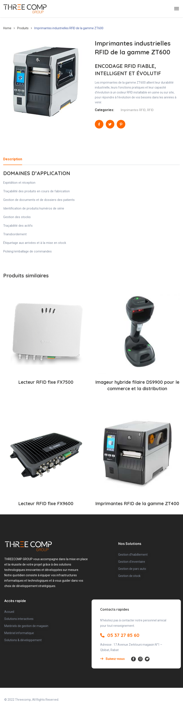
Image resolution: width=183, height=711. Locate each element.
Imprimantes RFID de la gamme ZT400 (137, 503)
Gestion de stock (129, 576)
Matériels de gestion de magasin (26, 626)
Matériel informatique (19, 633)
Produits (23, 28)
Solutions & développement (23, 640)
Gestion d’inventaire (131, 561)
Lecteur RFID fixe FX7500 (45, 382)
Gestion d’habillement (133, 554)
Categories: (104, 110)
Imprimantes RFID (133, 110)
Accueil (9, 611)
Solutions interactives (18, 619)
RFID (150, 110)
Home (7, 28)
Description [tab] (12, 159)
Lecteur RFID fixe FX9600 (45, 503)
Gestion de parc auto (132, 568)
